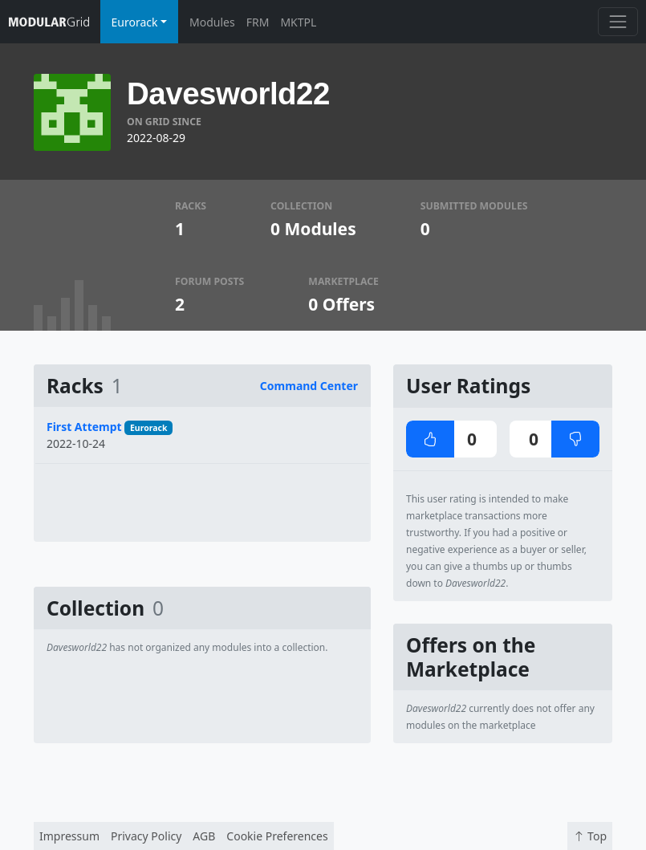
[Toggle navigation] (617, 21)
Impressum (69, 836)
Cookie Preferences (276, 836)
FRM (258, 22)
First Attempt (84, 426)
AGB (204, 836)
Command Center (309, 385)
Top (590, 836)
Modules (212, 22)
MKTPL (298, 22)
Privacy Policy (146, 836)
